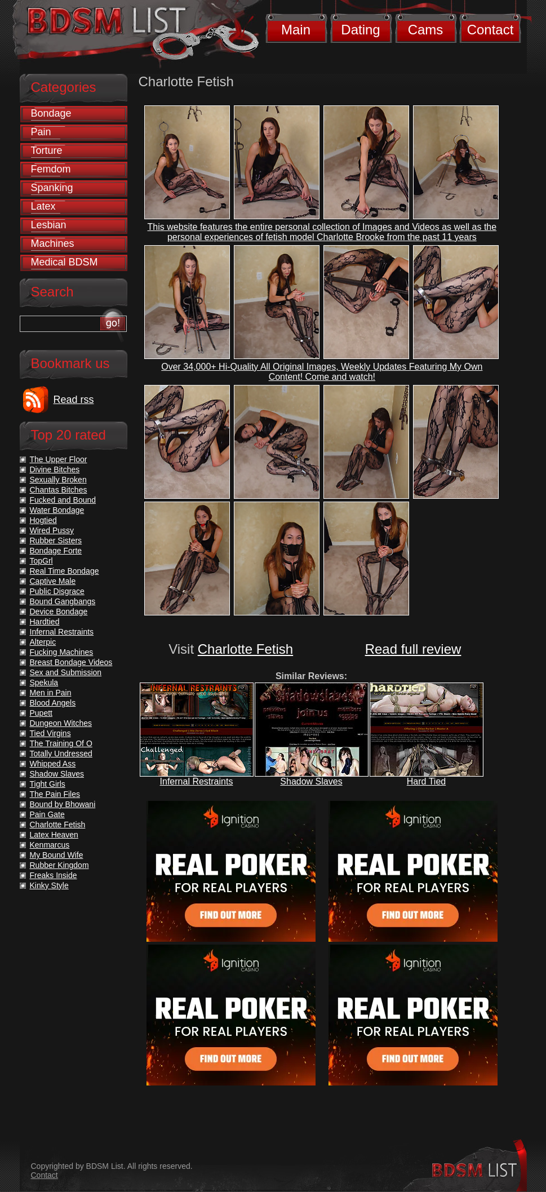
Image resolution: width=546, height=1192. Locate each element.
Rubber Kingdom (59, 865)
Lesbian (48, 225)
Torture (47, 150)
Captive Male (53, 581)
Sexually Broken (58, 479)
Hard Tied (426, 781)
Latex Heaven (54, 834)
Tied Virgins (50, 733)
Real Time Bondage (64, 570)
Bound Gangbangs (63, 601)
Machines (52, 243)
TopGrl (41, 560)
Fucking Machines (62, 652)
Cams (425, 29)
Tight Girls (47, 783)
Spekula (44, 682)
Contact (490, 29)
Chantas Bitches (58, 489)
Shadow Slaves (311, 781)
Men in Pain (51, 692)
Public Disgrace (57, 591)
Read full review (413, 649)
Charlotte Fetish (245, 649)
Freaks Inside (53, 875)
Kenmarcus (50, 844)
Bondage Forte (56, 550)
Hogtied (43, 520)
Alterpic (43, 641)
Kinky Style (49, 885)
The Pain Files (55, 794)
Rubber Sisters (56, 540)
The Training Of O (61, 743)
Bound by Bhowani (63, 804)
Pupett (41, 712)
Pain (41, 132)
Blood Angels (53, 702)
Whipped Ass (53, 763)
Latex (43, 206)
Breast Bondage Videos (71, 662)
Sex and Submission (66, 672)
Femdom (51, 169)
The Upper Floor (58, 459)
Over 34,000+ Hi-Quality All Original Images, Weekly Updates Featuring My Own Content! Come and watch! (321, 372)
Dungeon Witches (61, 723)
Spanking (52, 187)
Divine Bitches (55, 469)
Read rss (74, 399)
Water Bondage (57, 510)
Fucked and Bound (63, 499)
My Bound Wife (56, 854)
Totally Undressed (61, 753)
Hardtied (45, 621)
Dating (360, 29)
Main (295, 29)
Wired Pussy (52, 530)
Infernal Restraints (196, 781)
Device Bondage (59, 611)
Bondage (51, 113)
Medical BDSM (64, 262)
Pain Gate (47, 814)
